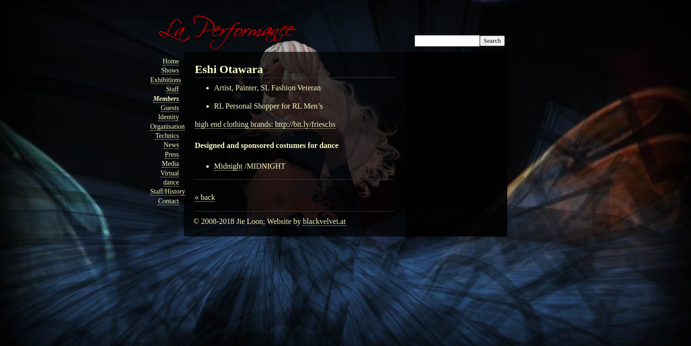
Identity (168, 117)
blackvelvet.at (324, 221)
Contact (168, 201)
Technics (167, 135)
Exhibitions (165, 80)
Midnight (228, 166)
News (171, 144)
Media (170, 163)
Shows (170, 70)
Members (166, 98)
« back (205, 197)
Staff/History (167, 191)
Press (172, 154)
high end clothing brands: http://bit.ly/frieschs (265, 124)
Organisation (167, 126)
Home (171, 61)
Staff (172, 89)
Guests (170, 107)
